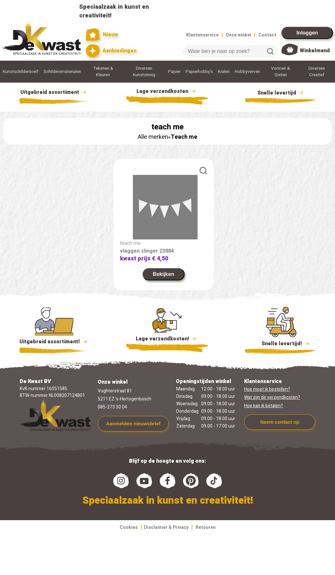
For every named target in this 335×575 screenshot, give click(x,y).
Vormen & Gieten (280, 71)
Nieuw (102, 34)
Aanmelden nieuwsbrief (133, 423)
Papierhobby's (199, 71)
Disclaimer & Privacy (166, 527)
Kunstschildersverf (20, 71)
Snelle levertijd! (281, 343)
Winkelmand (315, 51)
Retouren (206, 527)
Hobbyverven (247, 71)
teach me (130, 243)
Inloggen (307, 32)
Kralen (224, 71)
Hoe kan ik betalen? (263, 405)
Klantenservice (202, 35)
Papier (174, 71)
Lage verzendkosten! (167, 339)
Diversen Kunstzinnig (144, 71)
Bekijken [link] (163, 274)
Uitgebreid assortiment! (54, 341)
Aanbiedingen (111, 50)
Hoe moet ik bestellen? (267, 389)
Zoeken (270, 51)
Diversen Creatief (316, 71)
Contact (267, 35)
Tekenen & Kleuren (103, 71)
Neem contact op (279, 422)
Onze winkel (238, 35)
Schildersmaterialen (62, 71)
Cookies (129, 527)
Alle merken (153, 137)
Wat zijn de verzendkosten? (272, 397)
